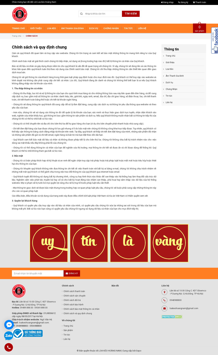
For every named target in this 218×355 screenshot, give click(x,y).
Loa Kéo (169, 69)
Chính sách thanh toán (74, 291)
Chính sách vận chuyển (74, 296)
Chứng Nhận (171, 89)
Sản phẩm (68, 330)
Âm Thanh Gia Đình (175, 76)
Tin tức (169, 96)
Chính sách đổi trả (72, 300)
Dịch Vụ (169, 82)
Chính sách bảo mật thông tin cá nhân (81, 309)
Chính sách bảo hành (73, 304)
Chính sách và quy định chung (78, 313)
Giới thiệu (170, 62)
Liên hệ (169, 102)
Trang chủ (170, 56)
